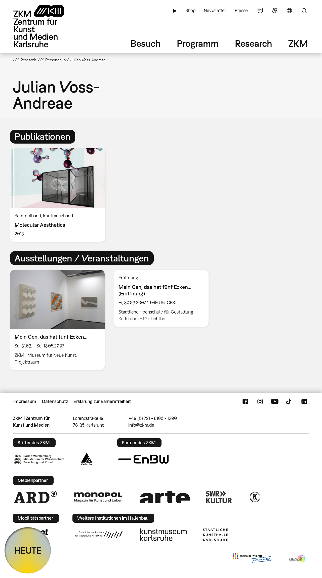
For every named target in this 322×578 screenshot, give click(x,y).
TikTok (289, 401)
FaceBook (245, 401)
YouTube (275, 401)
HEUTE (28, 550)
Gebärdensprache (275, 11)
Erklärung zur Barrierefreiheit (102, 401)
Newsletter (215, 10)
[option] (60, 195)
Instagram (260, 401)
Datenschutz (55, 401)
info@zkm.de (141, 425)
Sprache (289, 11)
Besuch (146, 43)
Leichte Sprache (260, 11)
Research (253, 43)
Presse (241, 10)
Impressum (24, 401)
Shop (190, 10)
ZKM (298, 43)
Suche (304, 11)
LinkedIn (304, 401)
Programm (198, 43)
